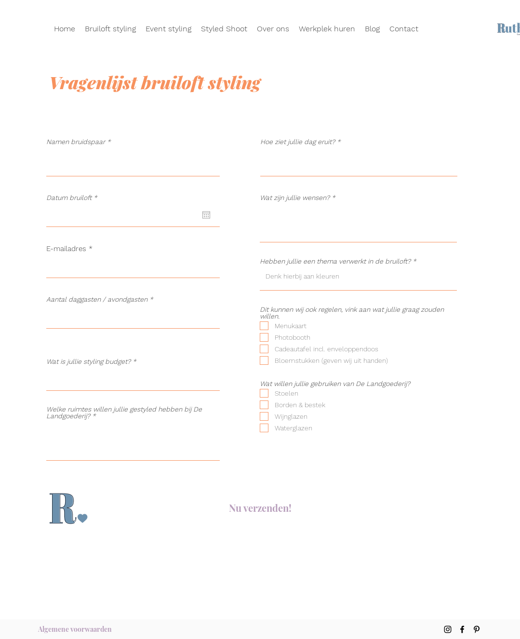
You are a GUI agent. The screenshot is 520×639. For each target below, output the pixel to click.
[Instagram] (448, 629)
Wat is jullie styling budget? (88, 361)
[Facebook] (462, 629)
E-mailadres (66, 249)
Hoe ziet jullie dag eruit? (297, 141)
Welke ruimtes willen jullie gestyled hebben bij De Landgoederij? (124, 412)
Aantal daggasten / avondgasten (96, 299)
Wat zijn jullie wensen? (295, 197)
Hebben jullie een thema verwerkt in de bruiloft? (335, 261)
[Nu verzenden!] (260, 508)
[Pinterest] (476, 629)
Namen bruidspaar (75, 141)
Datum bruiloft (73, 197)
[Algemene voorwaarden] (75, 629)
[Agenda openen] (206, 215)
